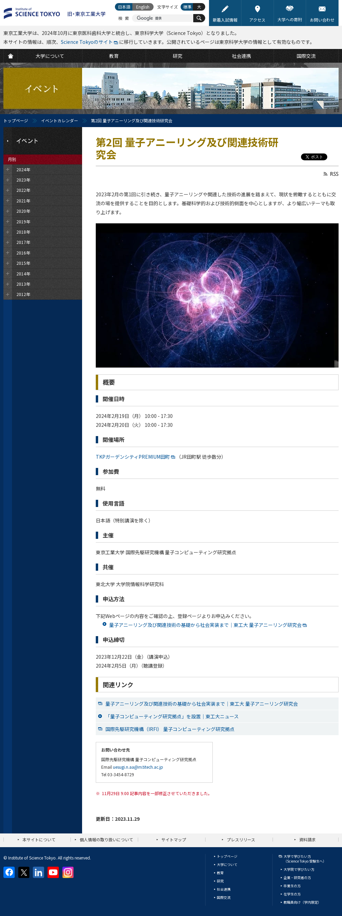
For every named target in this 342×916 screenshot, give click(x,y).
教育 (220, 872)
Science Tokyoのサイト (87, 41)
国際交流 (224, 897)
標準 (187, 7)
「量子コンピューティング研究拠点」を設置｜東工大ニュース (172, 716)
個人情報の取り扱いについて (106, 839)
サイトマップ (173, 839)
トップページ (15, 120)
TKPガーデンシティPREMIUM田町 (133, 456)
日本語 (124, 7)
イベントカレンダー (59, 120)
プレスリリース (241, 839)
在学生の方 (292, 893)
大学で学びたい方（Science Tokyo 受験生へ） (305, 859)
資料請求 (307, 839)
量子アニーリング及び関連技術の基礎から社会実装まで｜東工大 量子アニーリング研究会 (205, 624)
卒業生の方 (292, 885)
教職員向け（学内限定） (302, 902)
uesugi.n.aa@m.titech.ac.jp (138, 767)
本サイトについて (39, 839)
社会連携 (224, 889)
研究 (220, 880)
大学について (227, 864)
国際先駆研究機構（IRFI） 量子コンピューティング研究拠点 (170, 729)
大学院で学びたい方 (299, 869)
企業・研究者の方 (297, 877)
